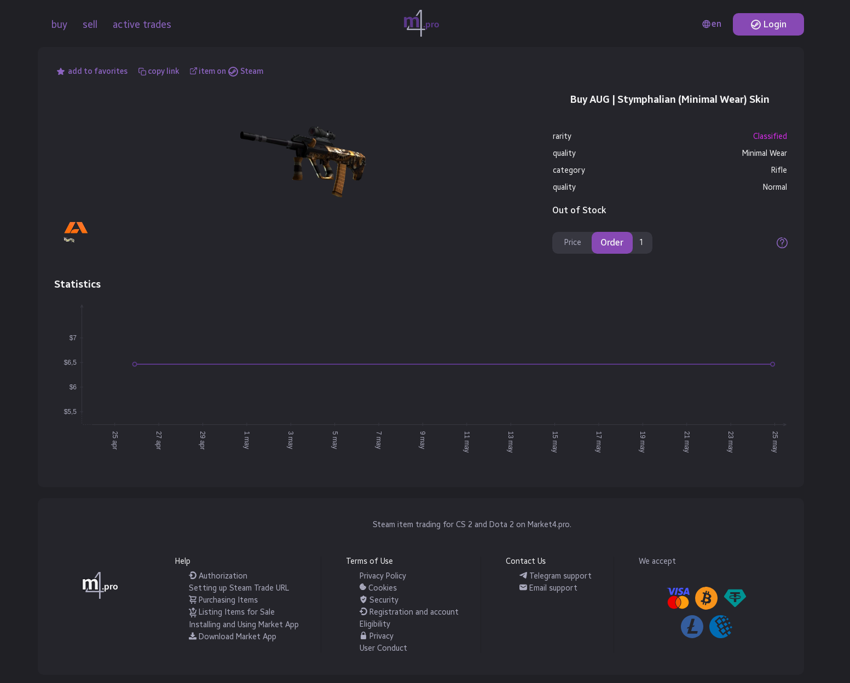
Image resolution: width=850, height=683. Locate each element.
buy (59, 25)
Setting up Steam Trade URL (239, 588)
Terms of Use (369, 561)
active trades (142, 25)
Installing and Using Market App (244, 624)
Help (182, 561)
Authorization (218, 576)
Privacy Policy (383, 576)
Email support (548, 588)
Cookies (378, 588)
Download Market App (232, 636)
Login (768, 24)
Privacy (377, 636)
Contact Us (526, 561)
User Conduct (383, 648)
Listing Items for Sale (232, 612)
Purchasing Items (223, 600)
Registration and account (409, 612)
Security (379, 600)
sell (90, 25)
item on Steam (231, 71)
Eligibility (375, 624)
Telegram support (555, 576)
